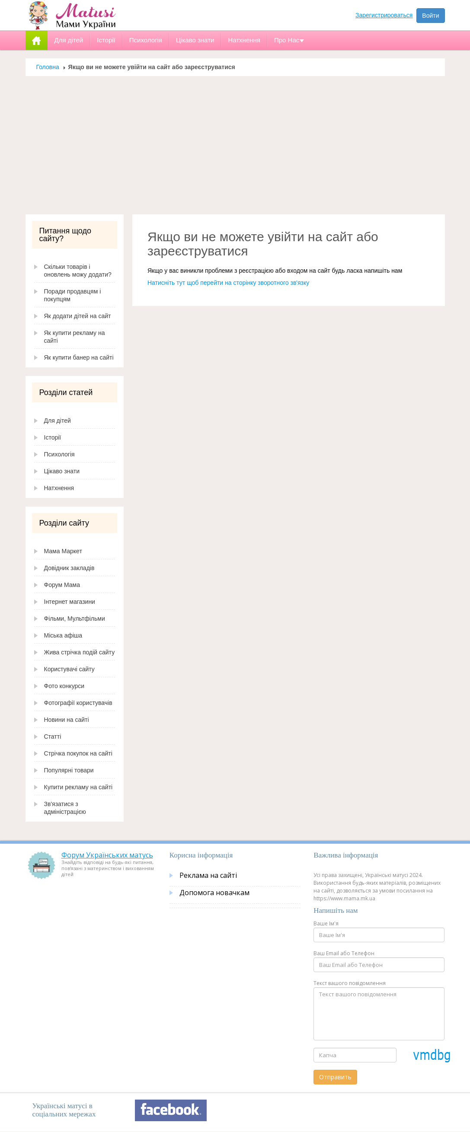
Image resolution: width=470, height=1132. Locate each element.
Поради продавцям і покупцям (72, 295)
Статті (52, 736)
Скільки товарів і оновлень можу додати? (78, 270)
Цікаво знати (62, 471)
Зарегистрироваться (383, 15)
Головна (47, 67)
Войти (430, 15)
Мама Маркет (63, 551)
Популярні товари (69, 770)
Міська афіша (63, 635)
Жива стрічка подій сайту (79, 652)
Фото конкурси (64, 685)
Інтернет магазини (69, 601)
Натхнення (59, 488)
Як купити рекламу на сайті (74, 336)
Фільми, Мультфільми (74, 618)
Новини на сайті (66, 719)
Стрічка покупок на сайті (78, 753)
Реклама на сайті (208, 875)
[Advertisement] (235, 149)
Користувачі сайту (69, 669)
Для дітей (57, 420)
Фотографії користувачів (78, 702)
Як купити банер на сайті (79, 357)
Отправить (335, 1077)
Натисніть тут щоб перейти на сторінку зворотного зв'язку (228, 282)
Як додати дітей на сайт (77, 315)
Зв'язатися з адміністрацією (65, 807)
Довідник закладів (69, 567)
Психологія (59, 454)
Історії (52, 437)
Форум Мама (62, 584)
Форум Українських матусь (107, 855)
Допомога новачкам (214, 892)
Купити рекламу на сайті (78, 787)
